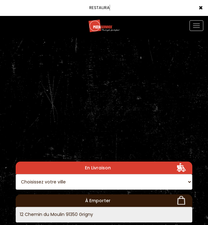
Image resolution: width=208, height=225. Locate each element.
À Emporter (136, 200)
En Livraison (136, 167)
